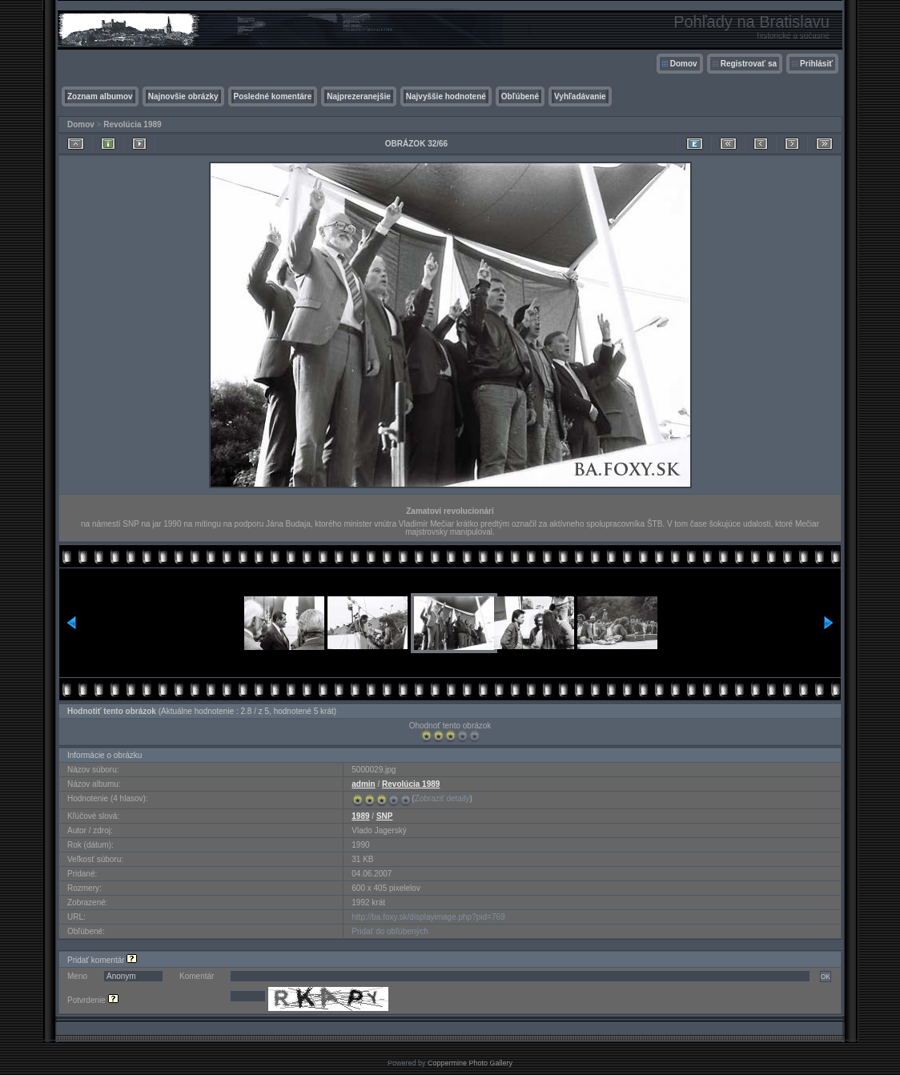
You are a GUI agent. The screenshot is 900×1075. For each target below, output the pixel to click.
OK (825, 977)
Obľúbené (520, 96)
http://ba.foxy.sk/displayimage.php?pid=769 (428, 917)
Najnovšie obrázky (183, 96)
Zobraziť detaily (442, 798)
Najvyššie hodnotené (446, 96)
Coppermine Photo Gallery (470, 1063)
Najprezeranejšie (359, 96)
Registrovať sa (749, 63)
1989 (360, 816)
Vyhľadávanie (580, 96)
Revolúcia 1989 (132, 124)
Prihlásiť (816, 63)
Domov (683, 63)
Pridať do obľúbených (390, 931)
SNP (384, 816)
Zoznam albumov (100, 96)
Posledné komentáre (273, 96)
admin (363, 784)
